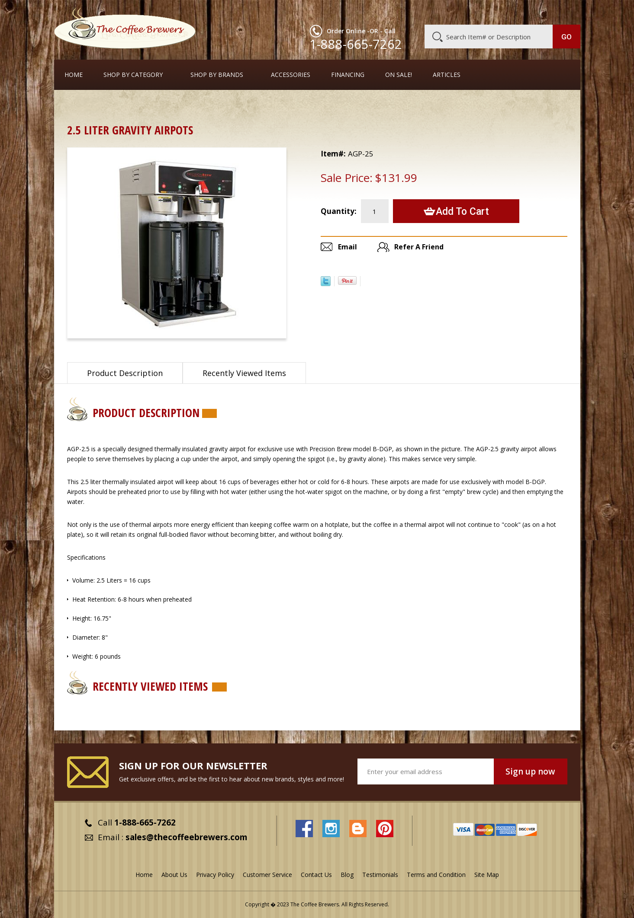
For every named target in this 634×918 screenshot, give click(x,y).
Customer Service (467, 12)
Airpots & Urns (117, 106)
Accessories (290, 75)
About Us (422, 12)
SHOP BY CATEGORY (133, 75)
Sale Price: (347, 177)
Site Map (486, 874)
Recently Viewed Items (244, 373)
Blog (506, 12)
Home (73, 75)
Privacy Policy (215, 874)
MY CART (563, 11)
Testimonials (380, 874)
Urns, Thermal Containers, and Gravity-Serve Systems (225, 106)
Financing (347, 75)
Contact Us (316, 874)
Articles (446, 75)
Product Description (125, 373)
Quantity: (339, 211)
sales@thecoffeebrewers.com (187, 837)
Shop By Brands (216, 75)
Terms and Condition (436, 874)
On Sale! (398, 75)
